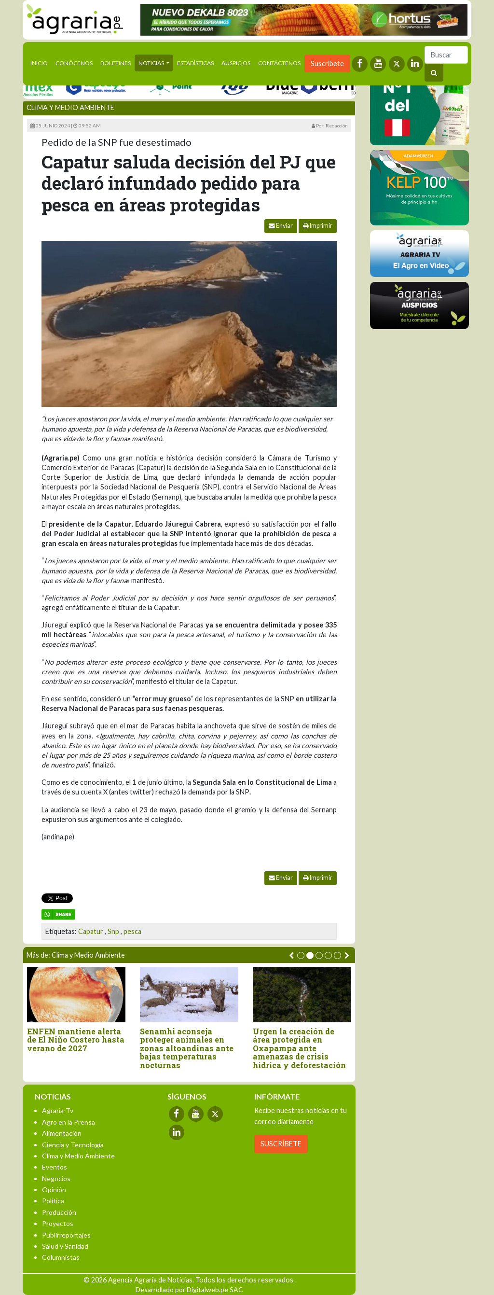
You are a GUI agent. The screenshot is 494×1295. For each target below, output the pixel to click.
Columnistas (61, 1257)
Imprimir (317, 225)
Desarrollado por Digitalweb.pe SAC (189, 1289)
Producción (59, 1212)
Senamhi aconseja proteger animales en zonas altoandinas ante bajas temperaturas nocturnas (186, 1048)
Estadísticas (195, 63)
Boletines (115, 63)
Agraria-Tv (57, 1110)
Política (53, 1201)
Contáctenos (279, 63)
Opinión (54, 1189)
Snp (113, 931)
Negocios (56, 1178)
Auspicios (235, 63)
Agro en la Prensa (68, 1122)
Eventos (54, 1167)
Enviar (281, 225)
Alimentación (62, 1133)
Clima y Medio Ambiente (70, 107)
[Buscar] (446, 55)
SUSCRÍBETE (281, 1144)
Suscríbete (327, 63)
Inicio (41, 62)
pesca (132, 931)
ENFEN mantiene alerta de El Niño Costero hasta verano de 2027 (75, 1040)
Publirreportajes (66, 1235)
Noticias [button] (151, 63)
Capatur (90, 931)
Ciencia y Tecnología (73, 1145)
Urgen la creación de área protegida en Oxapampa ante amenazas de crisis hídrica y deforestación (299, 1048)
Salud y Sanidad (65, 1246)
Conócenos (74, 63)
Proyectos (57, 1223)
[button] (300, 955)
